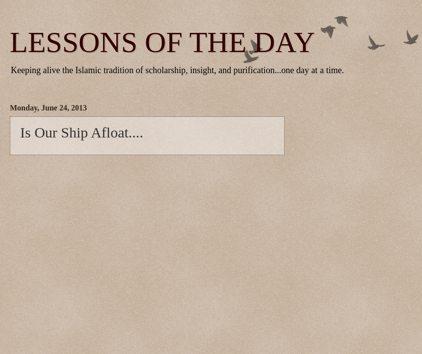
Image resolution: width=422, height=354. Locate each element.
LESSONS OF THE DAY (162, 42)
